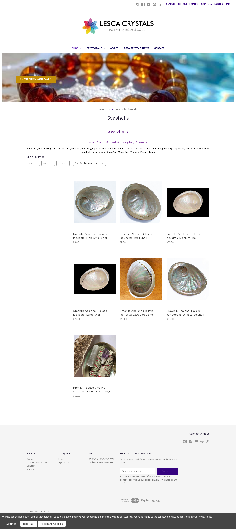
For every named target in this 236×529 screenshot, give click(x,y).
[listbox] (95, 163)
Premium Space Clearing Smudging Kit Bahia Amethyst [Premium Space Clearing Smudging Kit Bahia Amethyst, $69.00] (92, 389)
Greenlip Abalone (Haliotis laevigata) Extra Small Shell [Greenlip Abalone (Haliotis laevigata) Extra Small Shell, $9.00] (90, 235)
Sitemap (31, 469)
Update (63, 163)
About (114, 48)
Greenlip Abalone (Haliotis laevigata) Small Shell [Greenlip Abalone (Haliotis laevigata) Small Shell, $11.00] (136, 235)
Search (170, 4)
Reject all (28, 524)
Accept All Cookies (52, 524)
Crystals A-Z (96, 48)
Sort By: (78, 163)
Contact (159, 48)
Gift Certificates (188, 4)
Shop (76, 48)
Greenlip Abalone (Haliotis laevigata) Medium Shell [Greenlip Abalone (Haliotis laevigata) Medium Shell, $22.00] (183, 235)
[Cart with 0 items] (228, 4)
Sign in (205, 4)
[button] (36, 79)
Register (218, 4)
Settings (11, 524)
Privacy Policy (205, 516)
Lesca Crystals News (136, 48)
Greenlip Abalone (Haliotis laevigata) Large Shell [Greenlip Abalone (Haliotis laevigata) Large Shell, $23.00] (90, 312)
